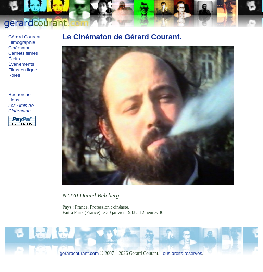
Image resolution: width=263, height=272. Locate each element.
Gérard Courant (24, 36)
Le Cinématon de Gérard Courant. (121, 37)
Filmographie (21, 42)
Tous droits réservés (181, 253)
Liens (14, 99)
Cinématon (19, 47)
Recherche (19, 94)
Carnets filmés (23, 53)
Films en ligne (22, 69)
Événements (21, 64)
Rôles (14, 75)
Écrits (14, 58)
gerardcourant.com (79, 253)
